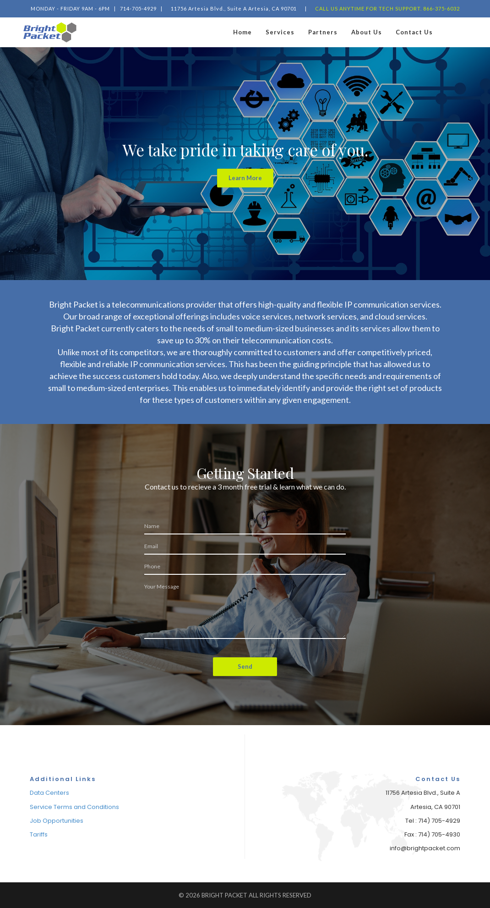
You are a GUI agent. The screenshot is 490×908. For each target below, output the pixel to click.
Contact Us (414, 32)
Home (242, 32)
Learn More (245, 178)
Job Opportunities (56, 820)
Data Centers (49, 792)
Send (245, 666)
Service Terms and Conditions (74, 807)
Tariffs (39, 834)
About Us (366, 32)
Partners (323, 32)
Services (280, 32)
